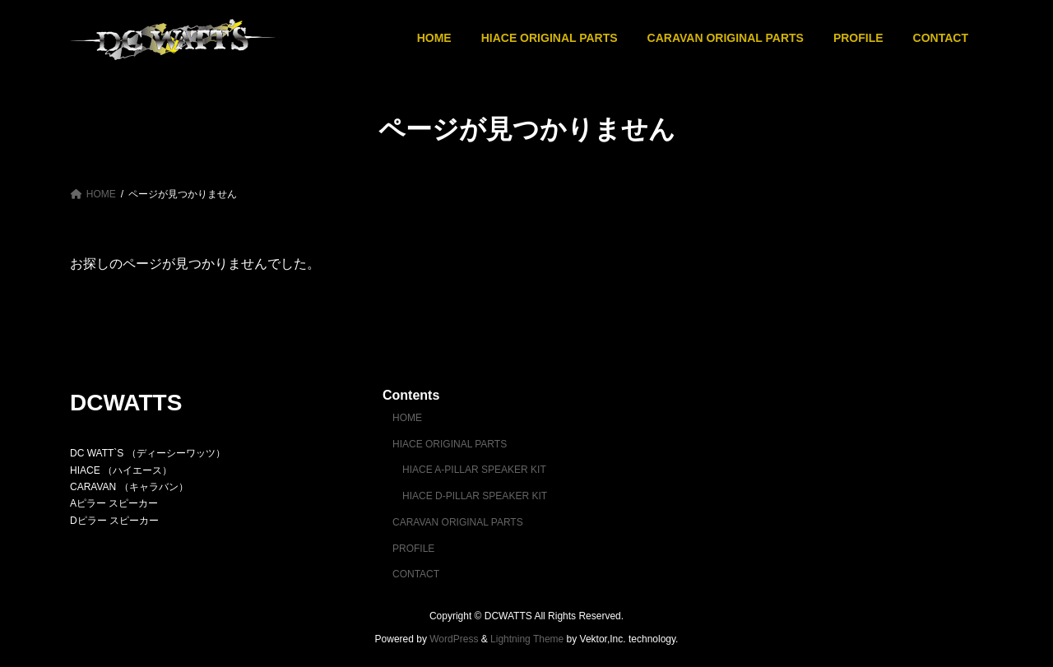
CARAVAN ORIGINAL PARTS (457, 522)
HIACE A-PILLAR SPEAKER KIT (474, 469)
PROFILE (413, 548)
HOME (407, 418)
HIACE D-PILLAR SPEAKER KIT (474, 496)
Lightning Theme (527, 639)
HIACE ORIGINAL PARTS (449, 443)
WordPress (453, 639)
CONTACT (415, 574)
